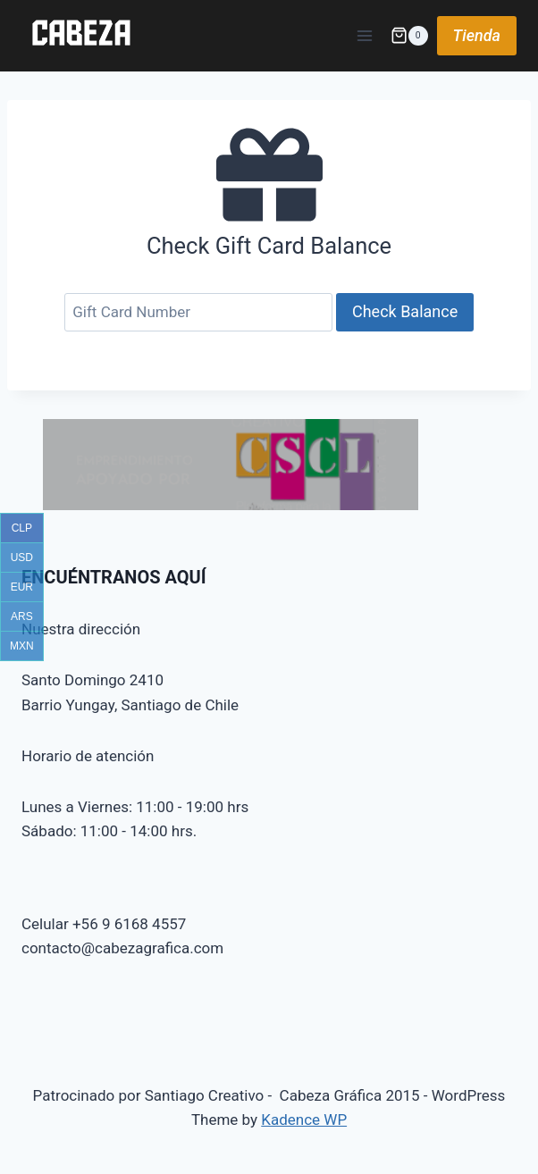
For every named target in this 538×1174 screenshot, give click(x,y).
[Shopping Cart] (409, 36)
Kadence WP (304, 1119)
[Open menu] (365, 35)
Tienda (476, 35)
